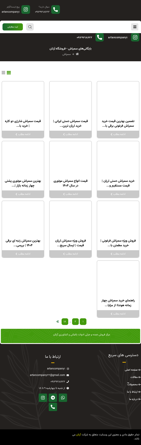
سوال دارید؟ (44, 7)
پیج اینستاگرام (13, 7)
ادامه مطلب (118, 134)
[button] (13, 26)
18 (65, 321)
